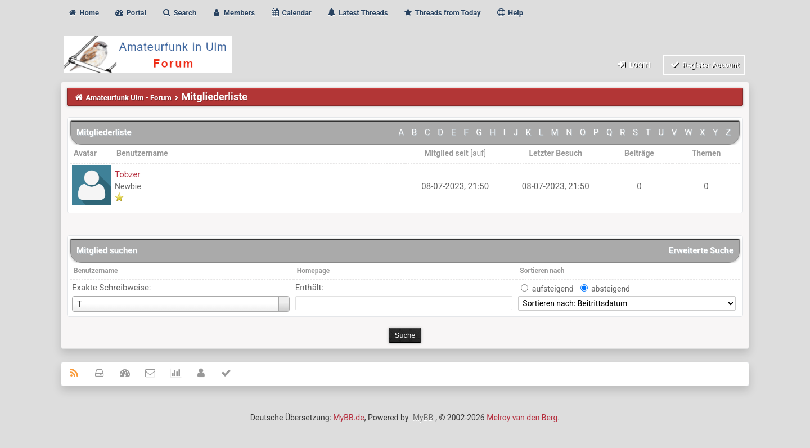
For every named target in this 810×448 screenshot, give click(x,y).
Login (633, 64)
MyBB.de (348, 417)
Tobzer (127, 174)
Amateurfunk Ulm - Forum (129, 97)
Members (233, 12)
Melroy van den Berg (522, 417)
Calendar (290, 12)
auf (478, 153)
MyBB (423, 417)
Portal (130, 12)
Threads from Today (442, 12)
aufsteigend (553, 288)
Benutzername (96, 271)
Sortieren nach (542, 271)
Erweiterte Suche (701, 250)
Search (178, 12)
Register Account (704, 64)
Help (509, 12)
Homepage (313, 271)
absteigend (610, 288)
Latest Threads (357, 12)
